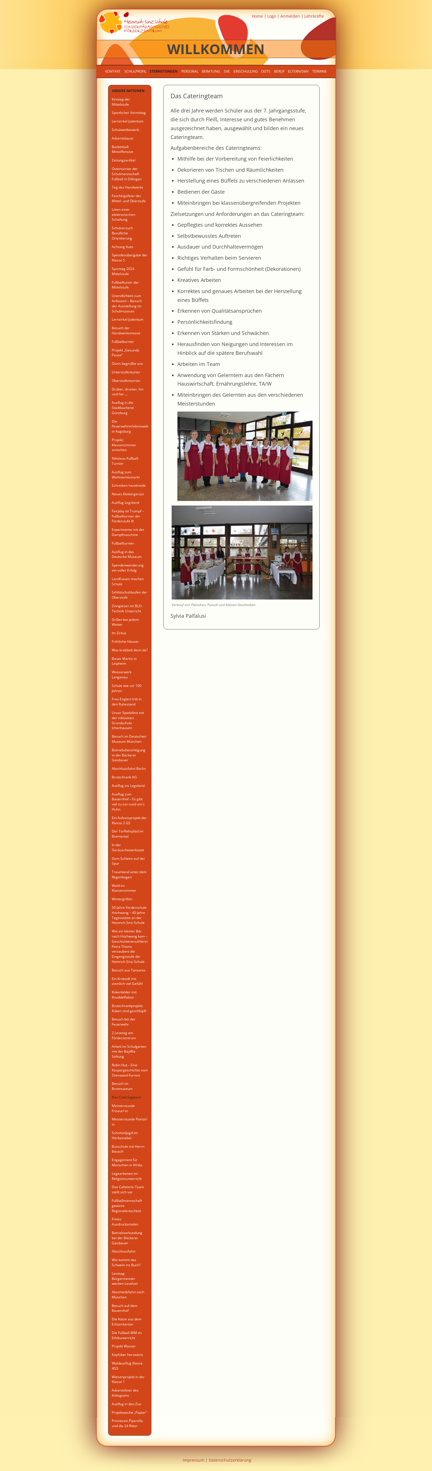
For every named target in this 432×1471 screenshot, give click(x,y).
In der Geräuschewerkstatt (128, 847)
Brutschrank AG (124, 777)
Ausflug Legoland (125, 502)
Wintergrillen (122, 899)
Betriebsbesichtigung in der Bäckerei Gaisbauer (128, 755)
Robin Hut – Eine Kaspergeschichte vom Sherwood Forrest (130, 1070)
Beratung (211, 71)
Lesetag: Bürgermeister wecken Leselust (125, 1278)
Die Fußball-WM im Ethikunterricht (127, 1335)
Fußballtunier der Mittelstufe (125, 285)
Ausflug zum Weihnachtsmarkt (126, 475)
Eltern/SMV (298, 71)
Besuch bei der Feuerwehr (123, 1022)
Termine (319, 71)
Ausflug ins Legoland (128, 785)
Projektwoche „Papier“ (129, 1412)
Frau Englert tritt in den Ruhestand (126, 702)
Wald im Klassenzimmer (124, 888)
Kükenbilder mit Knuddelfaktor (124, 995)
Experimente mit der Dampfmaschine (128, 532)
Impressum (193, 1460)
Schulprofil (135, 71)
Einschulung (246, 71)
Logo (271, 16)
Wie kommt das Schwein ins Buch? (126, 1262)
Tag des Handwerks (127, 187)
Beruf (279, 71)
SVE (227, 71)
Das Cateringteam (126, 1097)
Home (257, 16)
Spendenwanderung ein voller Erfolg (128, 568)
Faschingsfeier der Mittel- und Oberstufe (129, 198)
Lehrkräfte (314, 16)
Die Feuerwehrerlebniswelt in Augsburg (130, 426)
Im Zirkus (119, 633)
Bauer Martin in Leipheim (124, 661)
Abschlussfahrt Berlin (129, 768)
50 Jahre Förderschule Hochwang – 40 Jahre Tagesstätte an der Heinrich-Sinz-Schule (129, 915)
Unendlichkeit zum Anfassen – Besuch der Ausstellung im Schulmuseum (127, 303)
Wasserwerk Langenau (121, 675)
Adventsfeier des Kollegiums (125, 1393)
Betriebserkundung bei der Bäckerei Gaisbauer (127, 1237)
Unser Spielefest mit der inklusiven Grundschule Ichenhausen (128, 720)
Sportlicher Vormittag (129, 112)
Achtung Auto (122, 246)
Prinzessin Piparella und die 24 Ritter (127, 1423)
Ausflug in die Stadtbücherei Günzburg (123, 407)
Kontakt (113, 71)
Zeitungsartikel (123, 160)
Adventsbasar (123, 138)
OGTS (265, 71)
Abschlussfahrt (123, 1251)
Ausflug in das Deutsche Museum (127, 554)
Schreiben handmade (129, 485)
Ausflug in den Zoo (126, 1404)
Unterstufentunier (126, 372)
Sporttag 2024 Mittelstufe (123, 271)
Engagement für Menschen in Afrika (127, 1162)
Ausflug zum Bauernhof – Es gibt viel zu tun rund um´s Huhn (128, 802)
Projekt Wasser (124, 1346)
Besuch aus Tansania (128, 970)
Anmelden (290, 16)
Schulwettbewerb (125, 129)
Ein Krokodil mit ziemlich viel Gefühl (127, 981)
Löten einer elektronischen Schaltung (123, 214)
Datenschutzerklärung (230, 1460)
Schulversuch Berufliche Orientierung (122, 233)
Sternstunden (164, 71)
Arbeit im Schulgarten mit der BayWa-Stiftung (129, 1051)
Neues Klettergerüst (128, 494)
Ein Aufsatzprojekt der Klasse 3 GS (129, 820)
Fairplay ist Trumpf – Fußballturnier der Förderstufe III (128, 516)
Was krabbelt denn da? (130, 650)
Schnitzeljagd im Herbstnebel (125, 1135)
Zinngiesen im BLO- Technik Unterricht (127, 608)
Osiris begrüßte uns (127, 363)
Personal (189, 71)
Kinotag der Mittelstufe (121, 102)
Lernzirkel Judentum (127, 121)
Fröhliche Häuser (125, 641)
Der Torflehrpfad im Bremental (127, 834)
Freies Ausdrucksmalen (125, 1222)
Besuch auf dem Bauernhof (124, 1308)
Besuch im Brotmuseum (122, 1086)
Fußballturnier (123, 341)
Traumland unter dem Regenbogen (129, 874)
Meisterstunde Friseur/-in (123, 1108)
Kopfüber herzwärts (127, 1354)
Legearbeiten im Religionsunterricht (127, 1176)
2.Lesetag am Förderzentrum (124, 1035)
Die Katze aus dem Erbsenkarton (126, 1322)
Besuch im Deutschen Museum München (129, 739)
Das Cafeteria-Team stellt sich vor (128, 1189)
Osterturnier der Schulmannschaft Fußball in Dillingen (127, 173)
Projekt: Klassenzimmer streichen (124, 445)
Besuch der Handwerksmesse (126, 330)
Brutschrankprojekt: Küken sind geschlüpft (129, 1008)
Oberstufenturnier (126, 380)
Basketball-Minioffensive (122, 149)
